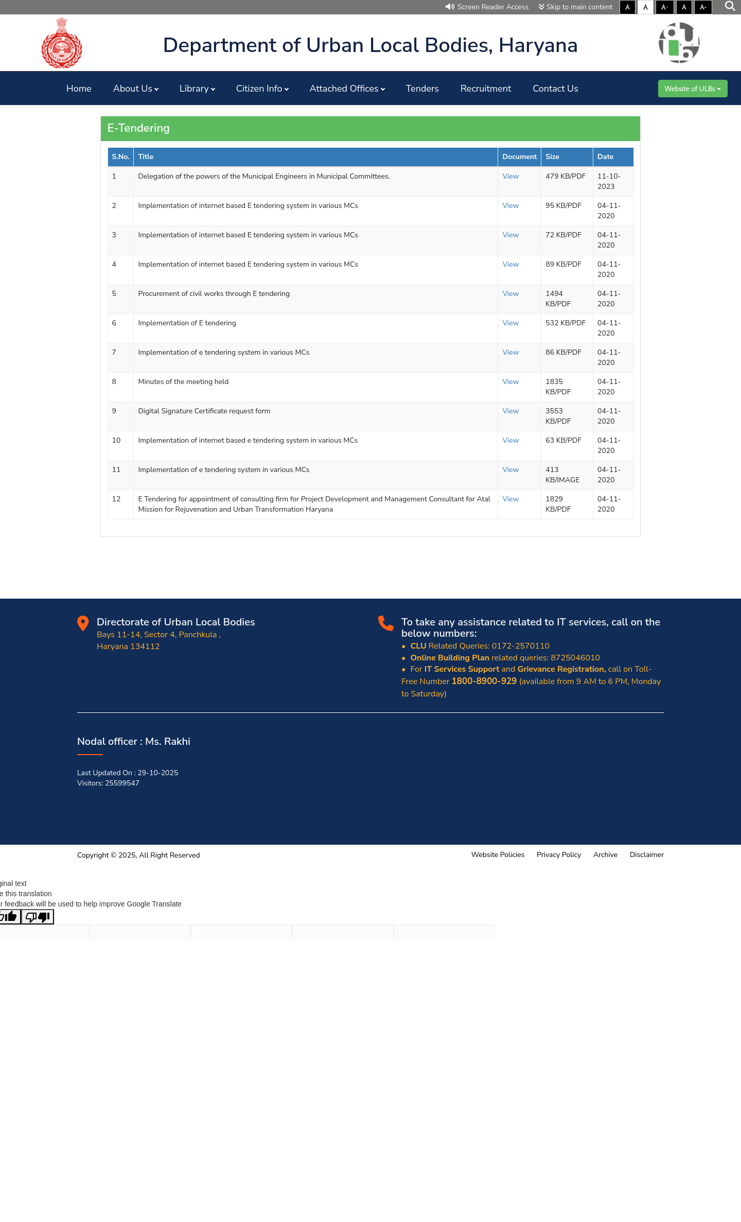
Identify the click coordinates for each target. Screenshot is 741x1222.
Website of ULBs (693, 88)
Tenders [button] (422, 88)
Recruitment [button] (486, 88)
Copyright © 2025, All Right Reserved (138, 855)
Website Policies (498, 855)
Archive (605, 855)
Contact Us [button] (555, 88)
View (510, 176)
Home (79, 88)
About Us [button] (132, 88)
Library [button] (194, 88)
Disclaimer (647, 855)
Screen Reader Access (487, 7)
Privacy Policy (559, 855)
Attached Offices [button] (344, 88)
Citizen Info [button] (259, 88)
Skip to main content (575, 7)
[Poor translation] (37, 916)
